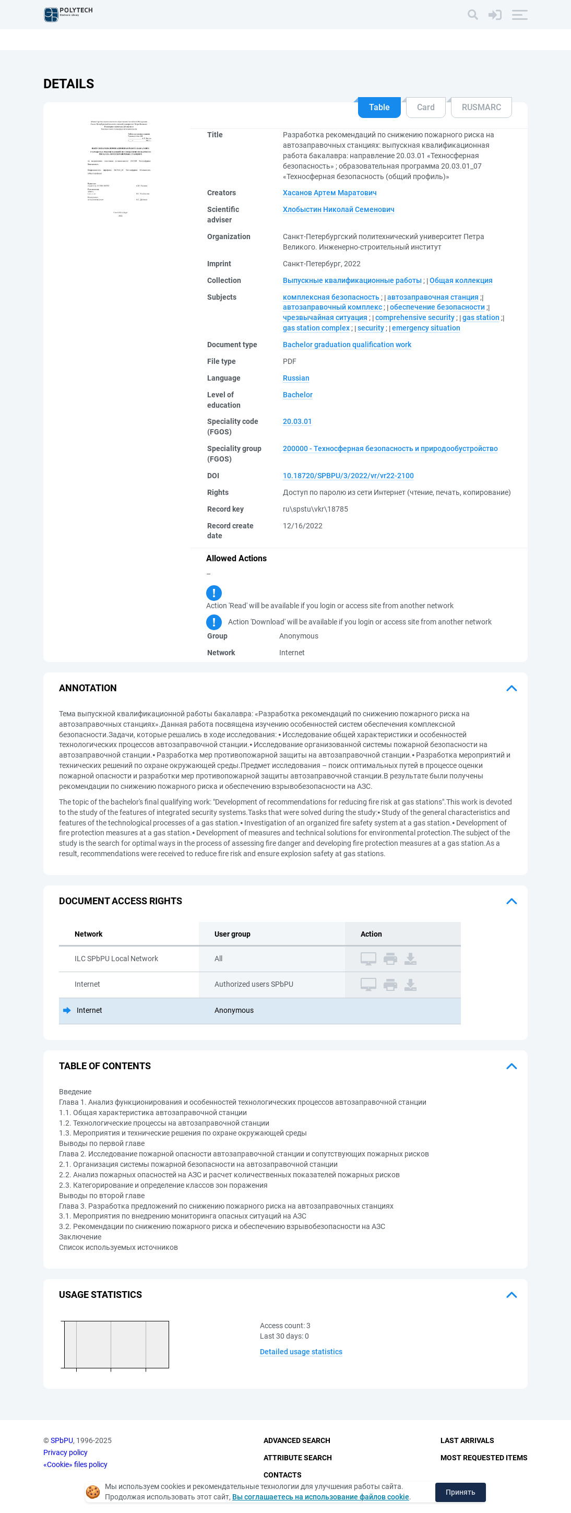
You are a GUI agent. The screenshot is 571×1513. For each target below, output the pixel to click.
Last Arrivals (467, 1440)
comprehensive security (415, 317)
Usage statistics (100, 1294)
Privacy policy (65, 1452)
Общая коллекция (461, 280)
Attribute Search (298, 1457)
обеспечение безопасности (437, 307)
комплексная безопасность (331, 297)
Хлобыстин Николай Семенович (339, 209)
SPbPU (62, 1440)
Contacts (283, 1475)
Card (426, 107)
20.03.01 (297, 421)
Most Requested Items (484, 1457)
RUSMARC (481, 107)
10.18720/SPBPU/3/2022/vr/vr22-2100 (348, 475)
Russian (296, 378)
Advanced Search (297, 1440)
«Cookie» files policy (75, 1464)
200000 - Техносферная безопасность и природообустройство (390, 448)
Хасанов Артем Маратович (330, 192)
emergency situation (426, 328)
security (371, 328)
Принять (460, 1492)
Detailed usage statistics (301, 1351)
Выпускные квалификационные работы (352, 280)
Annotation (88, 687)
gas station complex (316, 328)
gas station (480, 317)
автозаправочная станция (433, 297)
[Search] (473, 14)
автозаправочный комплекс (332, 307)
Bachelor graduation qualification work (347, 344)
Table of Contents (105, 1065)
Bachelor (298, 395)
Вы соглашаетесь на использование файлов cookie (320, 1497)
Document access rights (120, 900)
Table (379, 107)
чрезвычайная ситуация (325, 317)
